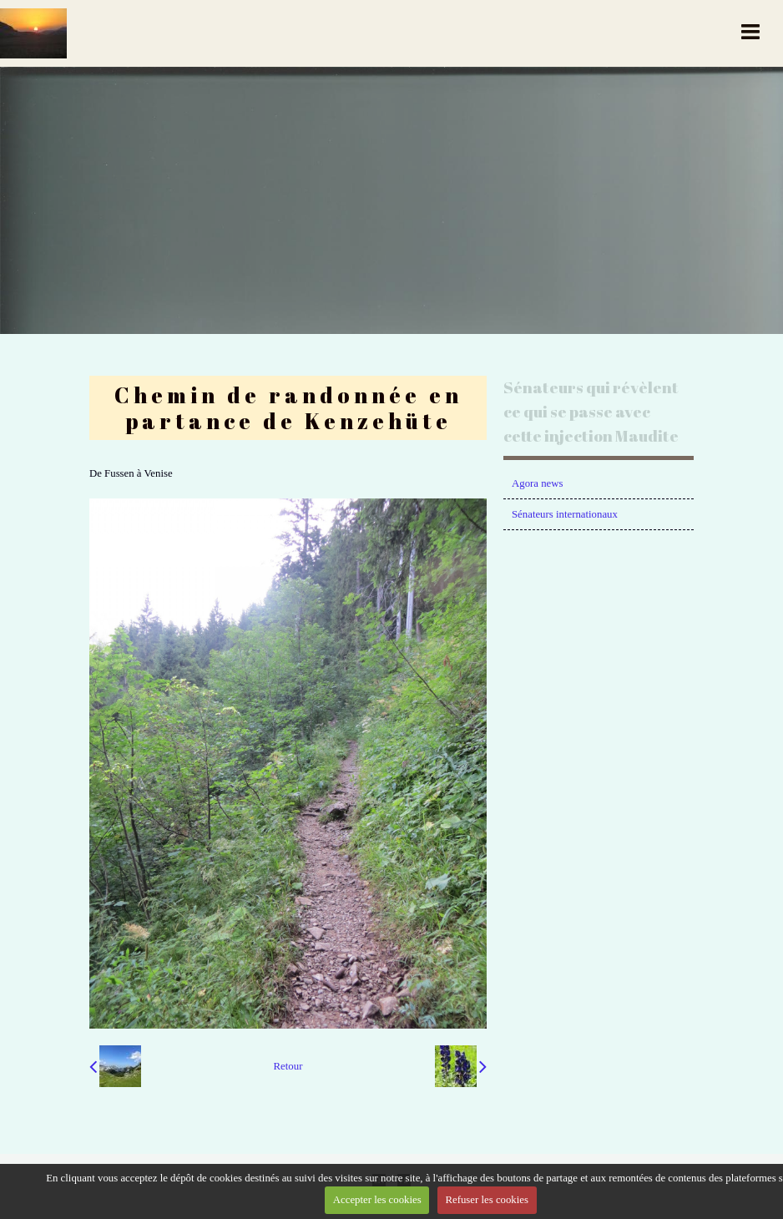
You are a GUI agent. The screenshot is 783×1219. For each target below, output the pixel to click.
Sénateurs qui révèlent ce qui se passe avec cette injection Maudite (591, 412)
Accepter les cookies (377, 1200)
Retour (288, 1066)
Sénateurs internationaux (565, 514)
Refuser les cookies (486, 1200)
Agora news (537, 483)
